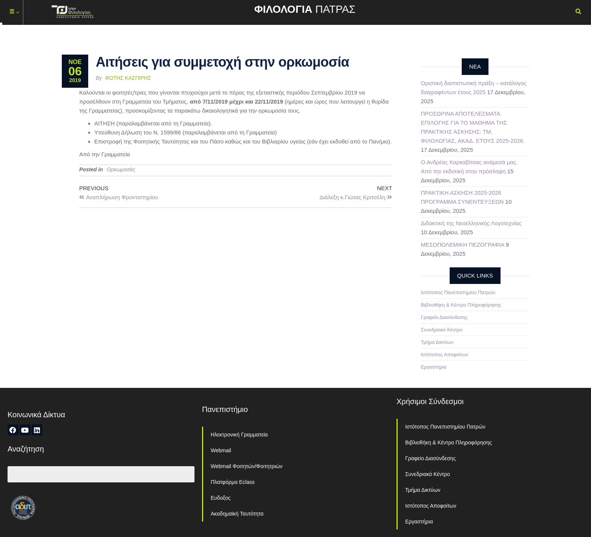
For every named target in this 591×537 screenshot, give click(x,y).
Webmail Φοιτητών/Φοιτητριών (247, 466)
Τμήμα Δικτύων (437, 342)
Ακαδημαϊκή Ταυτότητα (237, 514)
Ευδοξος (221, 498)
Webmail (221, 450)
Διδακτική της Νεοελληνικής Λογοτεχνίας (471, 223)
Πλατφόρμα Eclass (232, 482)
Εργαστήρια (434, 367)
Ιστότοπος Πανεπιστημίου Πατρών (458, 292)
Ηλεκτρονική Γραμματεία (239, 435)
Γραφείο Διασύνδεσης (444, 317)
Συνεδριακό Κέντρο (441, 330)
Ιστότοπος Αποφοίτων (445, 354)
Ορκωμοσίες (121, 169)
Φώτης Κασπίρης (128, 78)
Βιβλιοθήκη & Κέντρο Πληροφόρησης (461, 305)
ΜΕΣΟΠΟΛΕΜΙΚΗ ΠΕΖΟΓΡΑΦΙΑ (462, 244)
